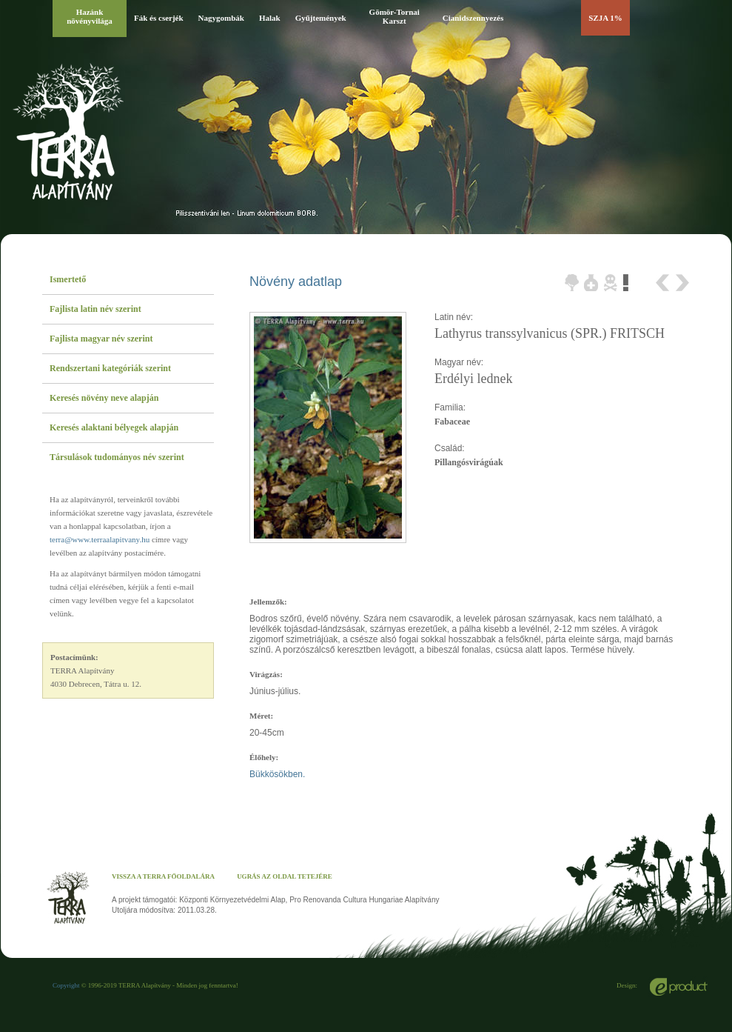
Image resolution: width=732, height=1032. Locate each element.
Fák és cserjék (159, 17)
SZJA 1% (605, 17)
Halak (270, 17)
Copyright (66, 985)
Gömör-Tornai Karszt (394, 16)
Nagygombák (221, 17)
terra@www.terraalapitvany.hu (100, 539)
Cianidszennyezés (473, 17)
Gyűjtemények (320, 17)
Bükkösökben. (277, 774)
